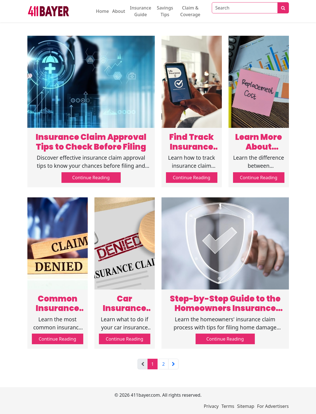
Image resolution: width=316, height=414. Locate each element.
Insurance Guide (140, 11)
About (118, 11)
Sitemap (246, 406)
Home (102, 11)
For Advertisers (273, 406)
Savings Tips (165, 11)
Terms (228, 406)
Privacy (211, 406)
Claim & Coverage (190, 11)
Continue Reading (91, 177)
